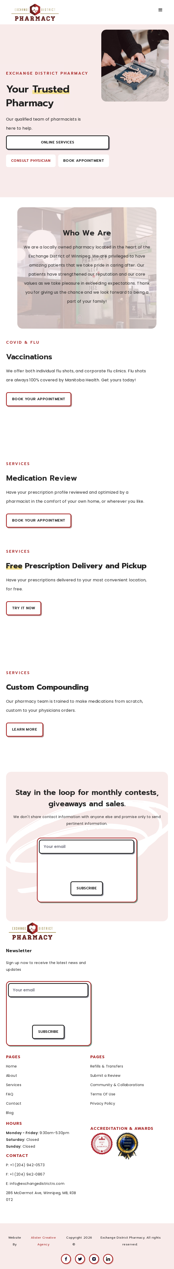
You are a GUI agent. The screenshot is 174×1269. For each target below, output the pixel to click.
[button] (160, 10)
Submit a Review (105, 1075)
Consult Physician (31, 160)
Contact (14, 1103)
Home (11, 1066)
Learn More (25, 729)
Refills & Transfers (106, 1066)
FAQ (9, 1094)
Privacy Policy (102, 1103)
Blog (10, 1112)
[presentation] (86, 867)
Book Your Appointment (39, 399)
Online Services (57, 142)
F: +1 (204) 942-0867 (25, 1174)
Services (13, 1084)
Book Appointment (83, 160)
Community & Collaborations (117, 1084)
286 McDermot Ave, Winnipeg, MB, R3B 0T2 (41, 1196)
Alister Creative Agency (43, 1241)
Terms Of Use (103, 1094)
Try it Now (24, 608)
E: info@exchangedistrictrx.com (35, 1183)
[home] (40, 12)
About (11, 1075)
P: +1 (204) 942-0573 (25, 1165)
